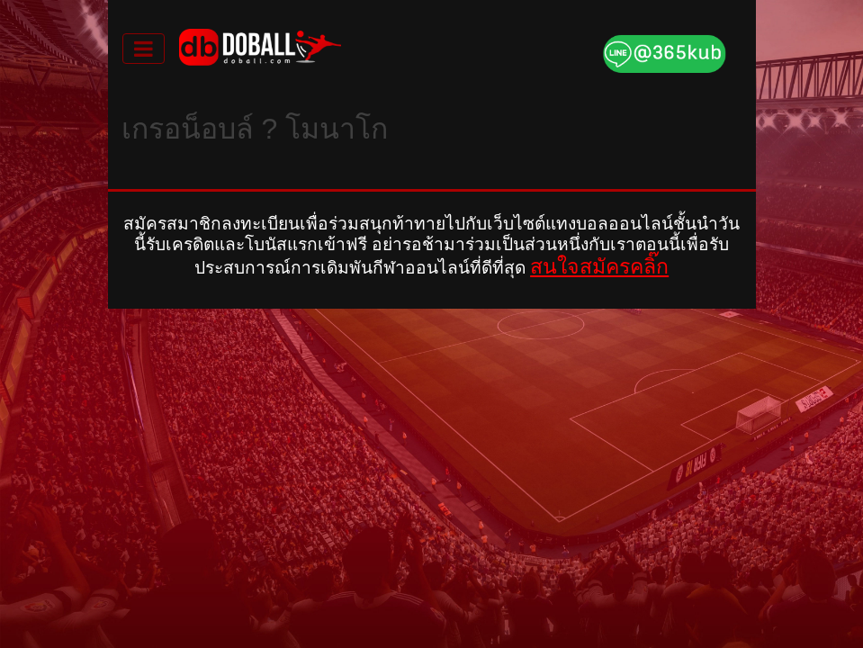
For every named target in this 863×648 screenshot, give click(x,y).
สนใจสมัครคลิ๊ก (599, 266)
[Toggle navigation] (143, 48)
